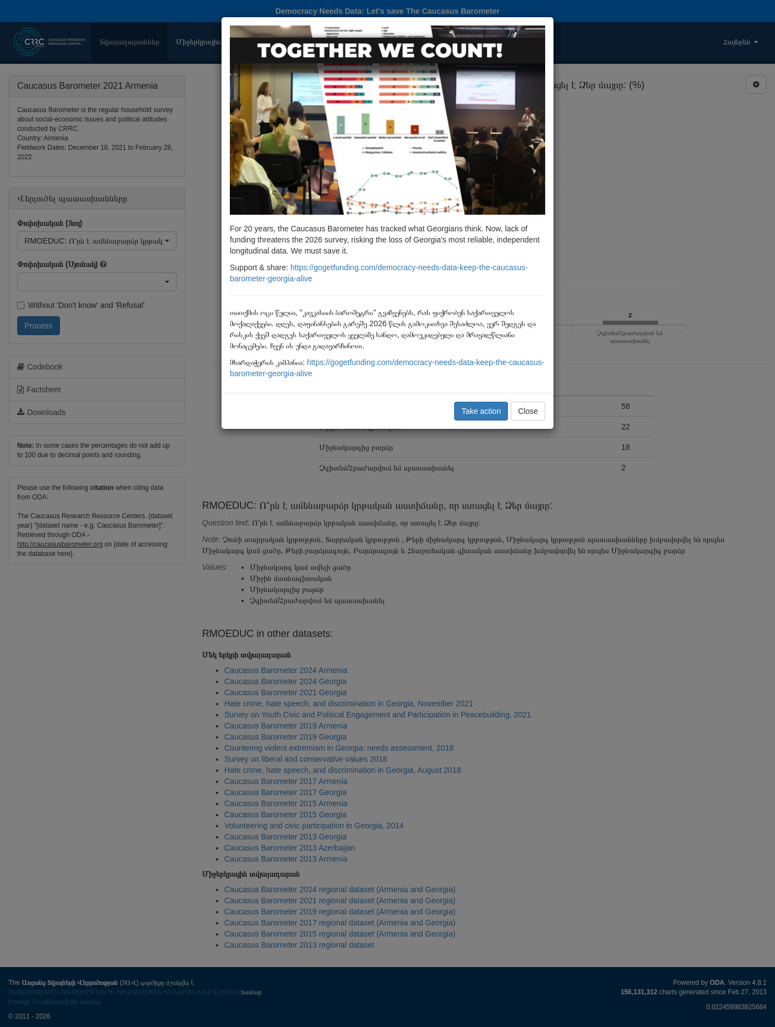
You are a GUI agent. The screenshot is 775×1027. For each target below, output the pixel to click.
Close (528, 411)
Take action (481, 411)
